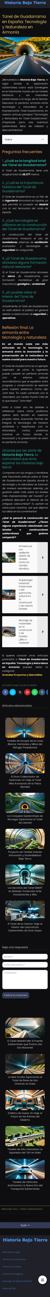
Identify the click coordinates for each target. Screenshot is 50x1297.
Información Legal (11, 1252)
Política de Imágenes (13, 1274)
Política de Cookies (12, 1266)
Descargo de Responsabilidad (17, 1281)
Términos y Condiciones (14, 1259)
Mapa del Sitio (9, 1288)
